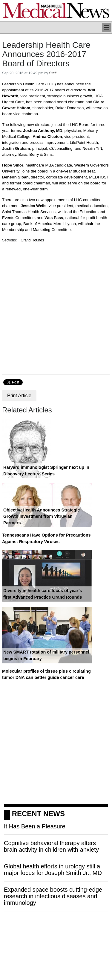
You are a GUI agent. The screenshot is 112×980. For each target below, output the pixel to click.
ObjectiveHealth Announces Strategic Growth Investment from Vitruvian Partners (41, 516)
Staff (52, 73)
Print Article (19, 395)
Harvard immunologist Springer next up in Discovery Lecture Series (46, 470)
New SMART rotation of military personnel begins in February (46, 655)
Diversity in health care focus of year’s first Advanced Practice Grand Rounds (42, 594)
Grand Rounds (32, 240)
